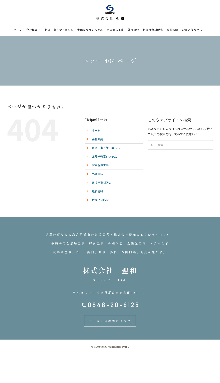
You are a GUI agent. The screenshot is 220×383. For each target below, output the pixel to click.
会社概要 (97, 139)
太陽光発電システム (104, 156)
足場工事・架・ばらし (106, 148)
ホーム (96, 130)
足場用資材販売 (101, 183)
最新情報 (97, 191)
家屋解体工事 (100, 165)
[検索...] (180, 145)
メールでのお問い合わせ (110, 321)
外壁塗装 (97, 174)
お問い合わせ (100, 200)
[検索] (152, 145)
